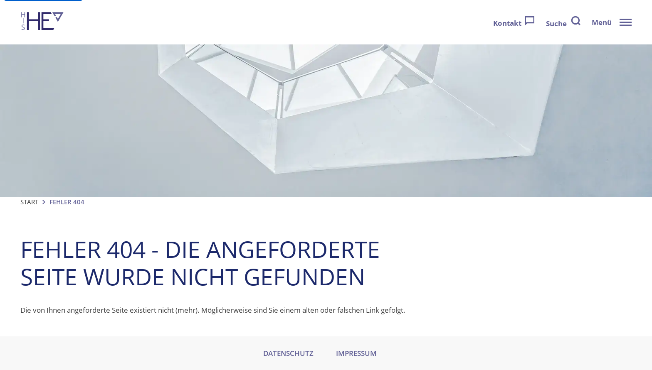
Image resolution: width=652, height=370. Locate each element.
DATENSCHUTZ (288, 353)
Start (29, 202)
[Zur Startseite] (42, 22)
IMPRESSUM (356, 353)
